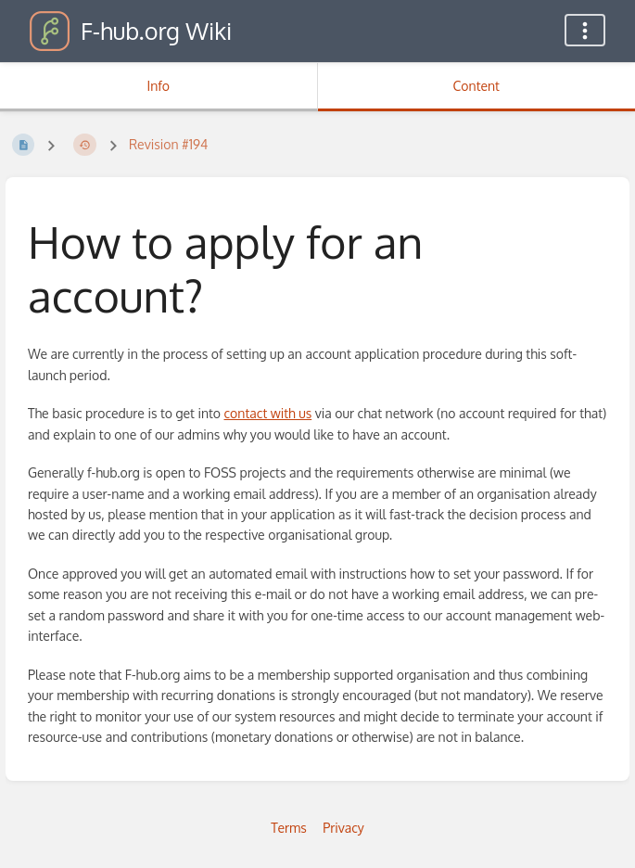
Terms (289, 828)
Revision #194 (168, 144)
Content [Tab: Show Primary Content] (476, 86)
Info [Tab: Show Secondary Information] (158, 86)
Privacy (343, 828)
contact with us (268, 413)
